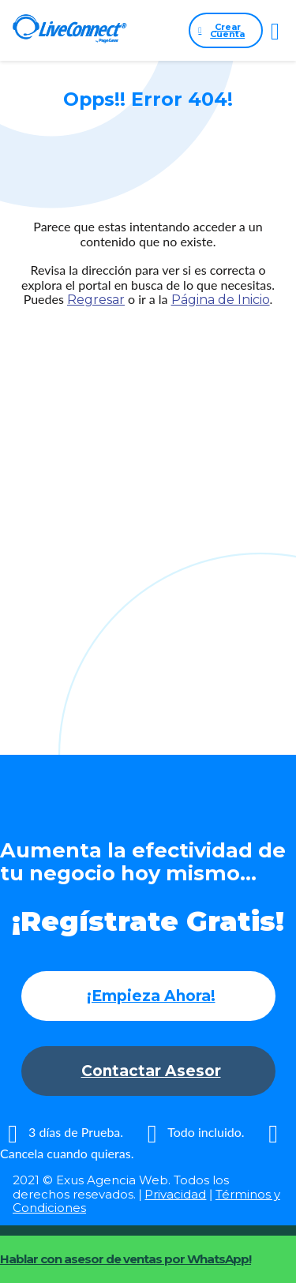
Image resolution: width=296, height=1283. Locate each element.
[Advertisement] (148, 500)
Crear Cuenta (221, 30)
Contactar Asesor (151, 1071)
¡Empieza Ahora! (151, 996)
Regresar (96, 299)
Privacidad (175, 1194)
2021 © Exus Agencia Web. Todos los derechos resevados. (121, 1186)
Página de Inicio (220, 299)
